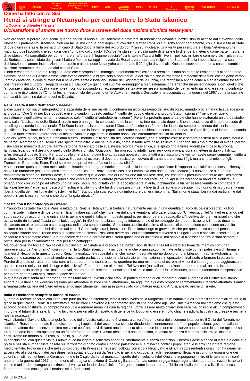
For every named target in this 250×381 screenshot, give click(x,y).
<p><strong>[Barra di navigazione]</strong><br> (125, 5)
